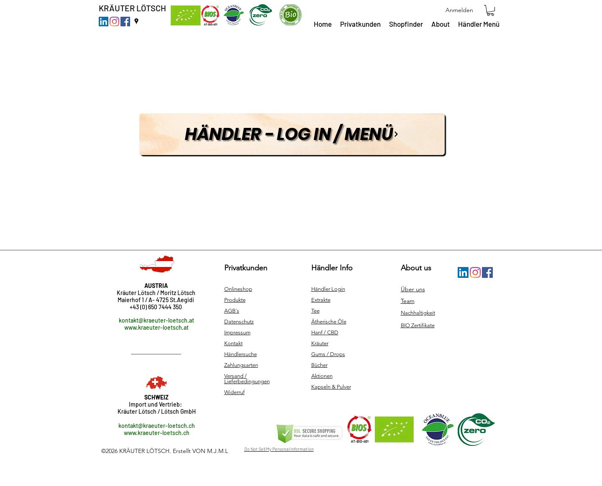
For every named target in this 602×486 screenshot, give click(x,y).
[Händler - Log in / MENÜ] (292, 134)
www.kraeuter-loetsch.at (156, 327)
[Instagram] (114, 21)
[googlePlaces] (136, 21)
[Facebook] (125, 21)
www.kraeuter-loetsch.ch (157, 432)
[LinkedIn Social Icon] (103, 21)
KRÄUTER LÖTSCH (132, 8)
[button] (490, 10)
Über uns (413, 289)
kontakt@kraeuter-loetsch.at (156, 320)
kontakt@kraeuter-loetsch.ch (156, 425)
